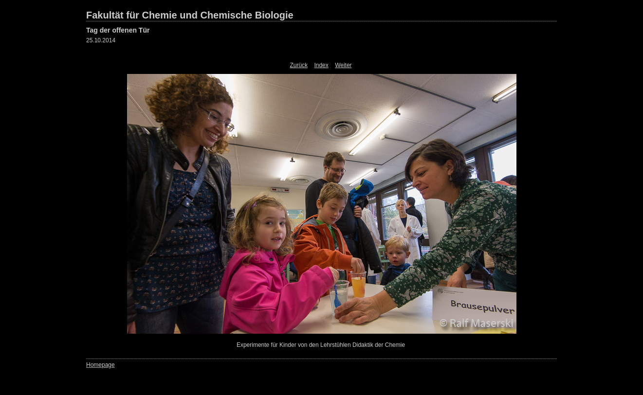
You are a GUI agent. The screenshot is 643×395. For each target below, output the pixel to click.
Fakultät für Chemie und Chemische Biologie (190, 15)
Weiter (343, 65)
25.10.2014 (100, 40)
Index (321, 65)
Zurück (299, 65)
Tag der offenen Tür (117, 30)
